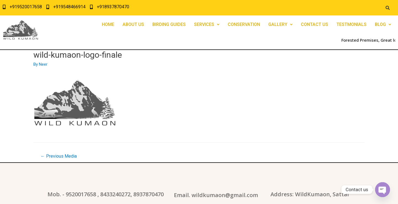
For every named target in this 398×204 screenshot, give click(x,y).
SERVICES (206, 24)
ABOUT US (133, 24)
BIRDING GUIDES (169, 24)
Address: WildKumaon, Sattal (309, 194)
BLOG (383, 24)
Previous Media (59, 156)
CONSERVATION (244, 24)
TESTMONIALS (351, 24)
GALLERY (280, 24)
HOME (108, 24)
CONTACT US (314, 24)
